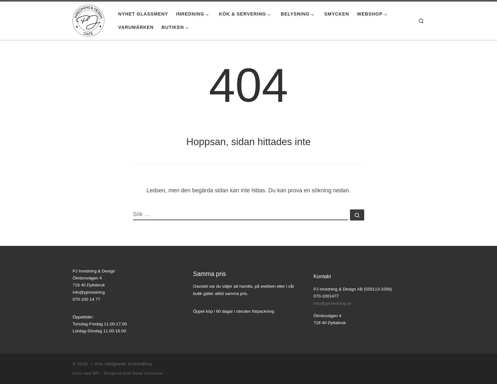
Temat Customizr (147, 373)
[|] (88, 19)
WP (96, 373)
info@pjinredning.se (332, 303)
